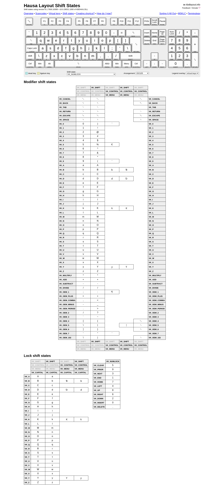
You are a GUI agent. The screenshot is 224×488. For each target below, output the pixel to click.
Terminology (194, 13)
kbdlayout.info (193, 4)
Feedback (186, 8)
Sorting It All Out (167, 13)
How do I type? (104, 13)
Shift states (68, 13)
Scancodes (41, 13)
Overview (28, 13)
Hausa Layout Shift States (52, 5)
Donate (195, 8)
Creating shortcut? (85, 13)
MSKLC (182, 13)
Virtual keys (54, 13)
